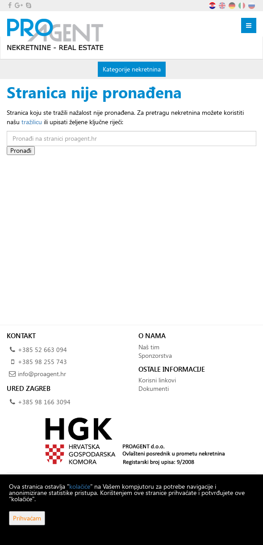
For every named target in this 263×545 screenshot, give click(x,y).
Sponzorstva (155, 355)
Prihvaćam (27, 518)
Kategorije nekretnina (131, 68)
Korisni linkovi (157, 380)
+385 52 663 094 (42, 349)
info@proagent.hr (42, 373)
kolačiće (79, 486)
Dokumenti (153, 388)
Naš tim (148, 347)
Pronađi (20, 150)
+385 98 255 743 (42, 361)
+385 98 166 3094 (44, 402)
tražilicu (31, 121)
